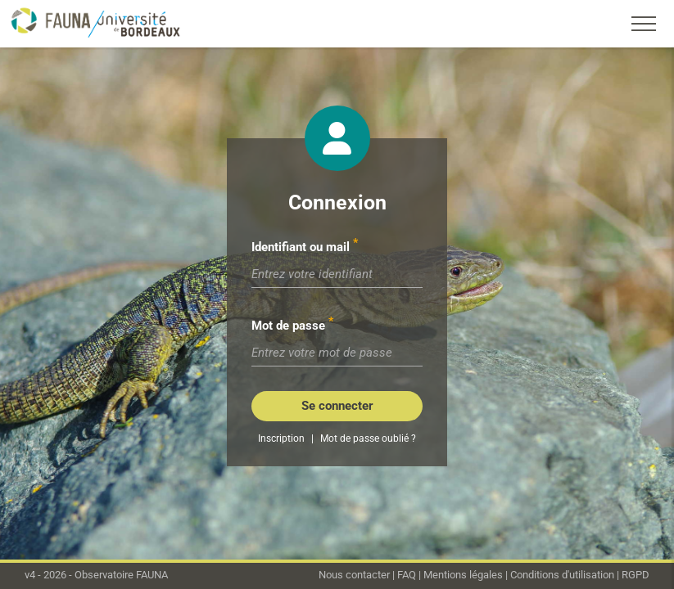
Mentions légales (463, 575)
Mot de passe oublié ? (368, 438)
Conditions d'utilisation (562, 575)
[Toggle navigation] (644, 24)
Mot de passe (288, 325)
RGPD (635, 575)
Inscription (281, 438)
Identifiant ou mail (300, 247)
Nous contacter (354, 575)
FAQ (406, 575)
